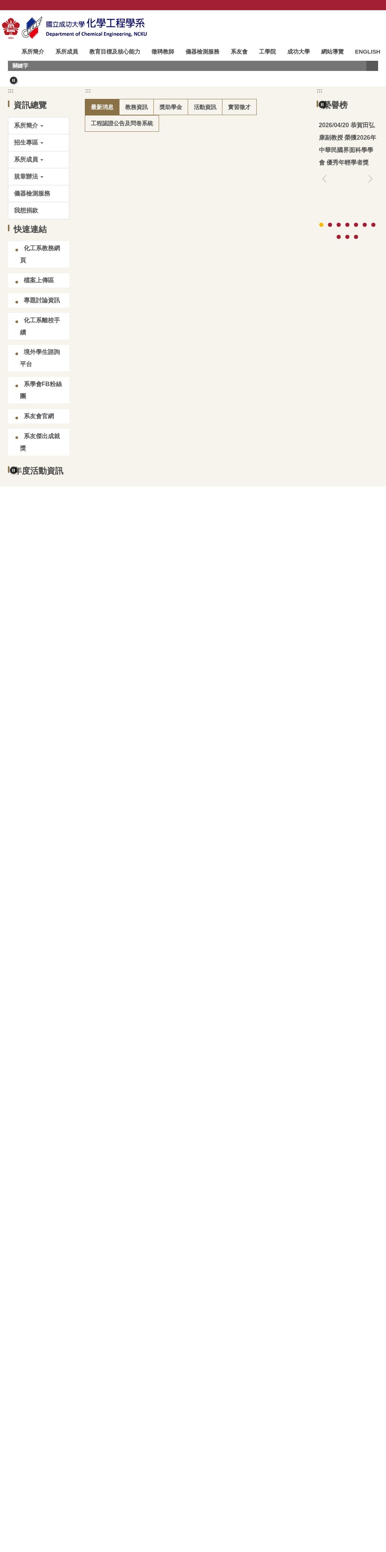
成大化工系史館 (191, 1388)
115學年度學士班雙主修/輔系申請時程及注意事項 (170, 672)
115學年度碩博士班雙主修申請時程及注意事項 (166, 648)
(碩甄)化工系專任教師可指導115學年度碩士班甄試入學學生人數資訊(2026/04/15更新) (194, 488)
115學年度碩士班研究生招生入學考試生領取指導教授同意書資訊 (190, 375)
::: (8, 51)
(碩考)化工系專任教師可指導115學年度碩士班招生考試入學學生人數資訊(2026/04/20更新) (194, 346)
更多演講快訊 (351, 1126)
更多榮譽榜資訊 (348, 405)
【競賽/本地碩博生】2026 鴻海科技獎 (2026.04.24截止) (179, 518)
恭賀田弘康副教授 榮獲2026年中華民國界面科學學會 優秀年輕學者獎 (197, 304)
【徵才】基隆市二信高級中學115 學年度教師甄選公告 (176, 778)
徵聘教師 (164, 51)
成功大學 (299, 51)
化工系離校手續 (40, 483)
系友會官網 (39, 573)
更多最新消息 (270, 836)
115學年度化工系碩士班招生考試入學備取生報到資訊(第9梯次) (188, 411)
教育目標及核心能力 (115, 51)
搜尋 (372, 79)
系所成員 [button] (68, 51)
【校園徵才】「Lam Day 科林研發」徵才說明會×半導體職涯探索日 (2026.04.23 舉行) (193, 452)
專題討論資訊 (42, 457)
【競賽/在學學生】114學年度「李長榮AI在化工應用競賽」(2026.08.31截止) (181, 583)
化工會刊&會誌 (267, 1388)
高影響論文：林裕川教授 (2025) (346, 489)
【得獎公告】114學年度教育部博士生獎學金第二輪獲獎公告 (184, 613)
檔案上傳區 (39, 437)
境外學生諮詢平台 (40, 515)
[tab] (171, 225)
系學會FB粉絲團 (41, 547)
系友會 (240, 51)
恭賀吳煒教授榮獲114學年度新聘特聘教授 (160, 754)
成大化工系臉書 (117, 1431)
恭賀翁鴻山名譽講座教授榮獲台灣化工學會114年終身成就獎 (347, 301)
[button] (13, 93)
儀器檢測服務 (204, 51)
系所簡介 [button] (34, 51)
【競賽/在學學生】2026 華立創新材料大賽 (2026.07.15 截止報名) (191, 541)
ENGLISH (18, 65)
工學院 (268, 51)
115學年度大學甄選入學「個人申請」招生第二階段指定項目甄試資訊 (197, 719)
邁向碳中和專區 (43, 1431)
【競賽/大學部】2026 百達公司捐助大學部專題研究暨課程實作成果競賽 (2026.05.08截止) (195, 808)
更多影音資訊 (351, 1324)
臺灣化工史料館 (117, 1388)
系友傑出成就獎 (40, 599)
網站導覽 (333, 51)
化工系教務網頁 (40, 411)
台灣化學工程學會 (43, 1388)
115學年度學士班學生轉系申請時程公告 (157, 695)
